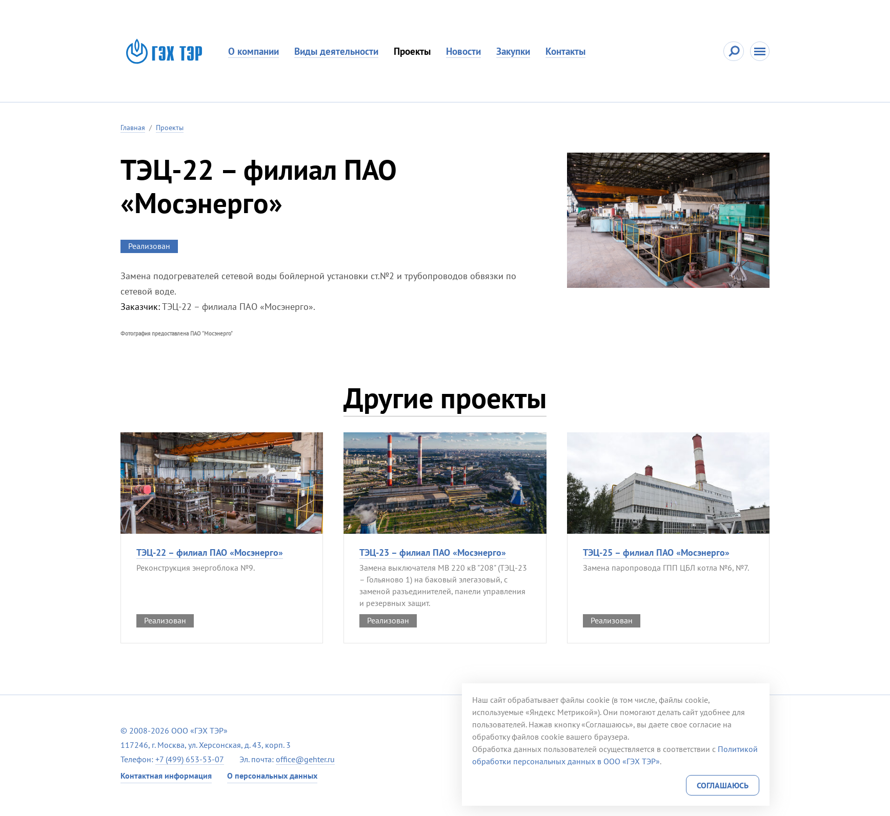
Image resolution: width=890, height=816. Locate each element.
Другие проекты (445, 397)
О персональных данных (272, 775)
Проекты (412, 51)
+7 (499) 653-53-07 (189, 759)
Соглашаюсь (723, 785)
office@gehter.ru (305, 759)
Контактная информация (166, 775)
